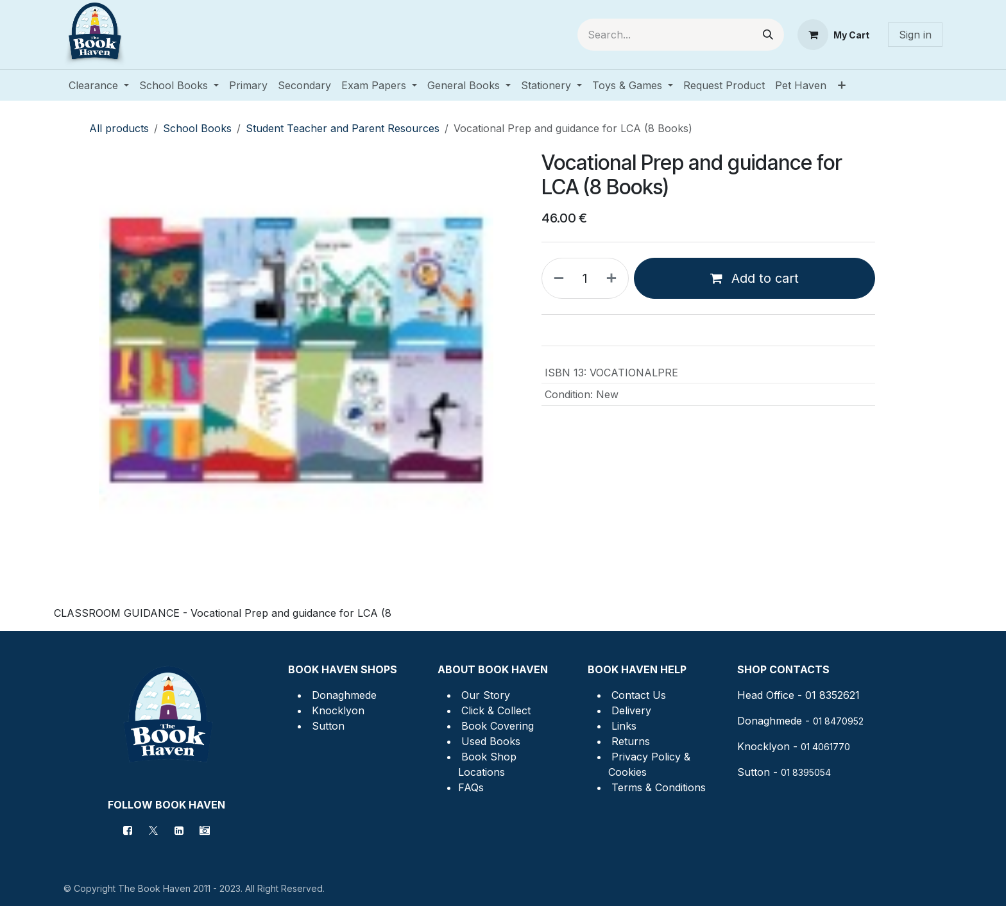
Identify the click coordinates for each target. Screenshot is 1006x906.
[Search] (768, 35)
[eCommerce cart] (833, 35)
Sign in (915, 34)
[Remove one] (556, 278)
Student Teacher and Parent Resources (342, 128)
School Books (197, 128)
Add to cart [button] (754, 278)
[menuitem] (99, 85)
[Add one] (614, 278)
